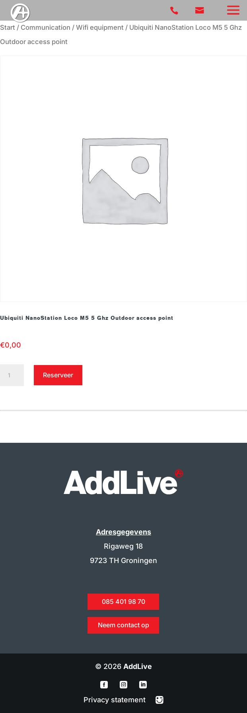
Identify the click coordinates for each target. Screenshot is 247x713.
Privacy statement (116, 700)
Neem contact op (123, 625)
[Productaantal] (12, 375)
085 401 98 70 (123, 601)
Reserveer (58, 375)
